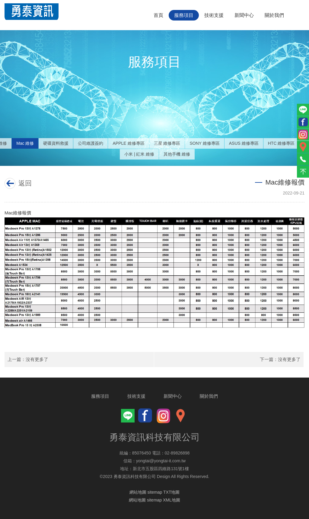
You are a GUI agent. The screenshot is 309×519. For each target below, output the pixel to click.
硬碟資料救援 (55, 143)
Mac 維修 (25, 143)
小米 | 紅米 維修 (139, 154)
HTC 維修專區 (281, 143)
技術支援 (214, 15)
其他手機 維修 (177, 154)
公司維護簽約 (90, 143)
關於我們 (274, 15)
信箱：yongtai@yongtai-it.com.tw (154, 460)
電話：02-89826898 (171, 453)
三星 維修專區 (167, 143)
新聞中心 (244, 15)
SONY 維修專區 (204, 143)
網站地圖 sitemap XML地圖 (154, 500)
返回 (23, 183)
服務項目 (183, 15)
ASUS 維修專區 (244, 143)
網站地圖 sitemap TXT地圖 (154, 492)
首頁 (158, 15)
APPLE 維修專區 (128, 143)
